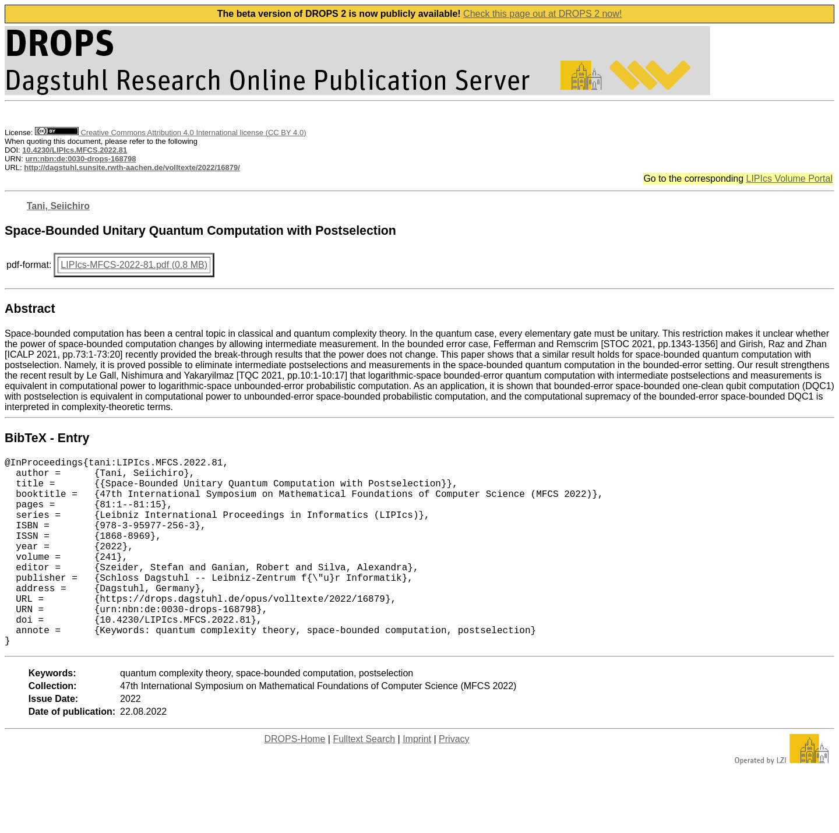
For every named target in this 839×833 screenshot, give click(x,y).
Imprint (417, 781)
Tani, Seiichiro (58, 206)
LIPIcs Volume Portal (789, 178)
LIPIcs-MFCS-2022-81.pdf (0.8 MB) (134, 265)
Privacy (454, 781)
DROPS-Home (294, 781)
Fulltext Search (364, 781)
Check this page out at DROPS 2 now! (542, 14)
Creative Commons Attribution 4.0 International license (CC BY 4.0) (170, 132)
